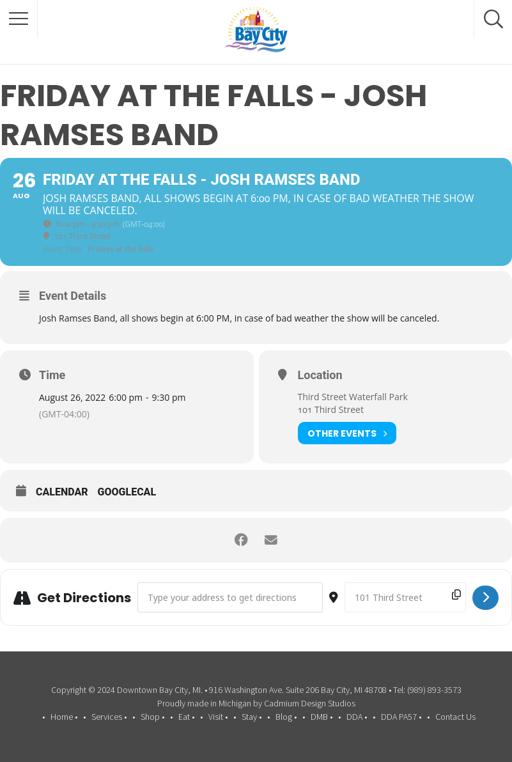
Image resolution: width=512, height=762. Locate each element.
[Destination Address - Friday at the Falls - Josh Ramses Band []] (405, 597)
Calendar (62, 492)
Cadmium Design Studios (309, 703)
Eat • (186, 716)
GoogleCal (127, 492)
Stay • (251, 716)
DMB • (321, 716)
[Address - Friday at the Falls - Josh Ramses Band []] (230, 597)
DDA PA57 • (401, 716)
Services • (109, 716)
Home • (63, 716)
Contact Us (455, 716)
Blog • (286, 716)
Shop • (152, 716)
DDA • (356, 716)
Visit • (218, 716)
